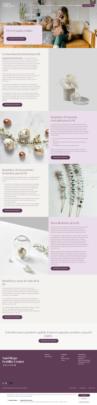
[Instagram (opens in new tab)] (6, 383)
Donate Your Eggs (61, 5)
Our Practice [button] (41, 5)
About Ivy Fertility (65, 358)
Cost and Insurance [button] (50, 5)
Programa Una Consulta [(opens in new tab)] (12, 104)
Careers (63, 360)
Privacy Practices (73, 388)
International (81, 363)
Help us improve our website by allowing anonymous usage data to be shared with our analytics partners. (44, 401)
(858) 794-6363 (77, 5)
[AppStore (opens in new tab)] (10, 383)
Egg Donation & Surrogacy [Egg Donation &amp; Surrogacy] (84, 362)
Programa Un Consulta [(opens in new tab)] (60, 157)
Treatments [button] (33, 5)
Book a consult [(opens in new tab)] (88, 5)
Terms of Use (91, 388)
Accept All (84, 395)
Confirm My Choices (84, 402)
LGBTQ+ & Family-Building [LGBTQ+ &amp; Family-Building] (84, 360)
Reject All (84, 398)
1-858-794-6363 (48, 356)
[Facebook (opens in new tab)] (3, 383)
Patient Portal (69, 5)
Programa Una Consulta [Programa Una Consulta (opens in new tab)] (16, 38)
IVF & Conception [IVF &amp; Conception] (82, 356)
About (62, 356)
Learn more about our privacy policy (23, 396)
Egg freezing (81, 358)
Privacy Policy (82, 388)
